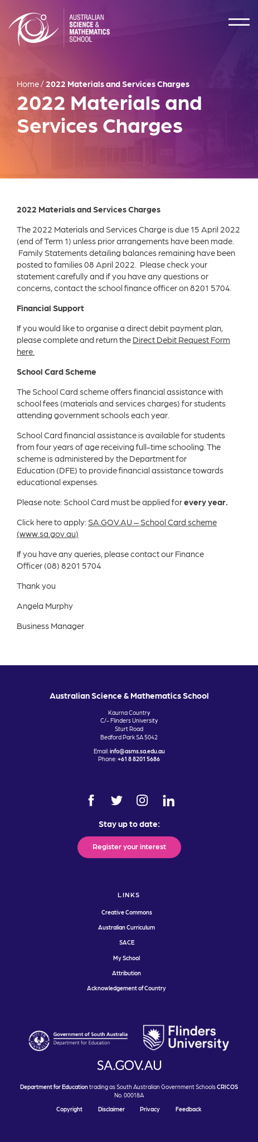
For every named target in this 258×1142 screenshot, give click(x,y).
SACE (126, 942)
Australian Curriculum (126, 927)
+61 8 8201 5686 (139, 758)
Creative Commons (126, 912)
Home (28, 84)
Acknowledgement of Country (126, 987)
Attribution (126, 972)
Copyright (69, 1108)
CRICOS (227, 1086)
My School (126, 957)
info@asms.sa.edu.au (137, 750)
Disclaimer (111, 1108)
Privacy (150, 1108)
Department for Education (54, 1086)
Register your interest (129, 845)
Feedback (189, 1108)
